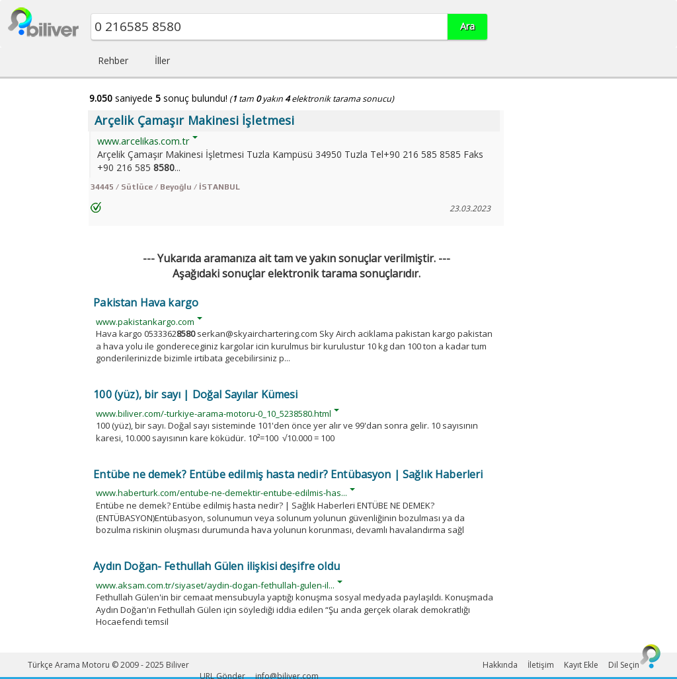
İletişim (541, 664)
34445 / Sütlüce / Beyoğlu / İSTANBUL (165, 187)
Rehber (113, 60)
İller (162, 60)
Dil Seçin (623, 664)
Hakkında (500, 664)
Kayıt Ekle (581, 664)
